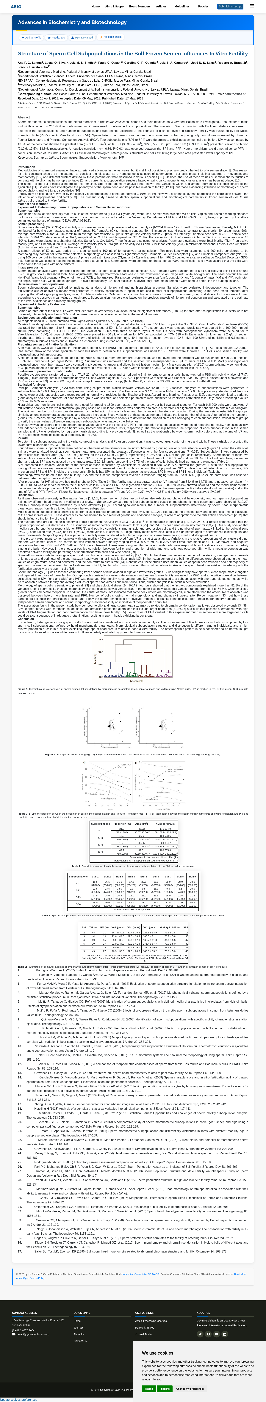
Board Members (140, 6)
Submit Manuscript (230, 6)
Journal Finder (143, 1334)
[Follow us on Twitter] (200, 1334)
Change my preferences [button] (190, 1388)
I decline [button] (165, 1388)
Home (96, 6)
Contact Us (80, 1341)
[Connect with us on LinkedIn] (224, 1334)
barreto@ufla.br (235, 94)
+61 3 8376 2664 (23, 1330)
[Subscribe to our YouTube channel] (216, 1334)
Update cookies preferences (18, 1399)
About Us (79, 1334)
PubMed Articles (144, 1327)
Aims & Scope (114, 6)
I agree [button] (149, 1388)
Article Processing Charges (151, 1320)
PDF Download (84, 37)
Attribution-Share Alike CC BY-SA (141, 1274)
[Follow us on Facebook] (208, 1334)
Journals (79, 1327)
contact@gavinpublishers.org (30, 1334)
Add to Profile (31, 37)
